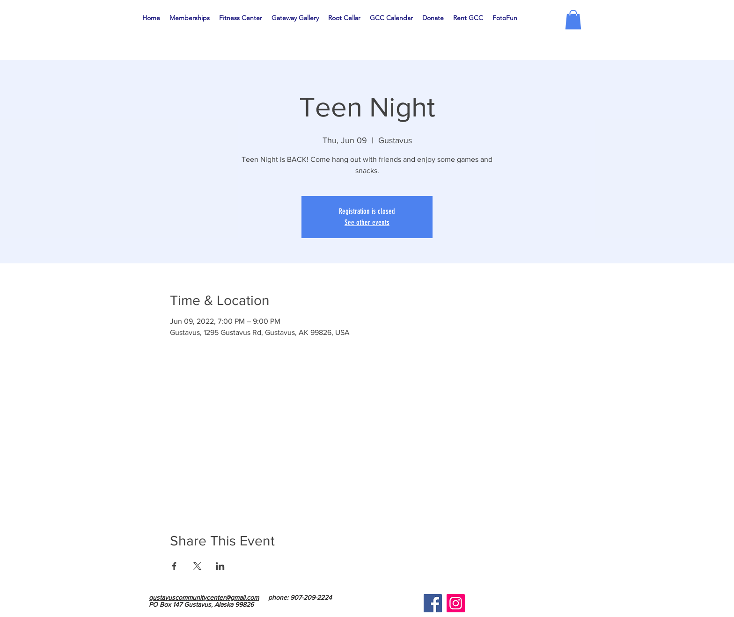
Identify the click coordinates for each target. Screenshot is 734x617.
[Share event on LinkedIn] (220, 566)
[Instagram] (456, 603)
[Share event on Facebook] (174, 566)
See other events (367, 222)
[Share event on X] (197, 566)
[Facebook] (433, 603)
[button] (573, 19)
